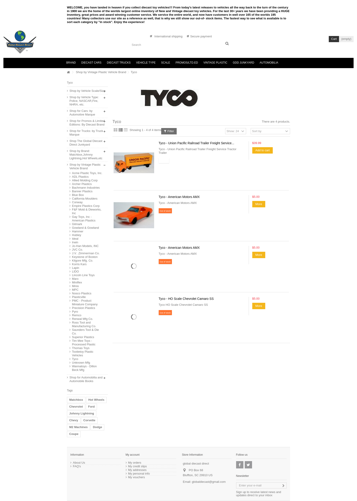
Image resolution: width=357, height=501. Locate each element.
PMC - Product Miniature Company (85, 302)
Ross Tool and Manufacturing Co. (84, 324)
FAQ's (77, 466)
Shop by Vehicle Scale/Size (87, 90)
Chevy (73, 420)
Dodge (97, 427)
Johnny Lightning (81, 413)
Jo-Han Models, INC (85, 246)
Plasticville (79, 297)
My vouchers (136, 477)
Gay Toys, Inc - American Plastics (83, 218)
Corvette (89, 420)
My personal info (139, 473)
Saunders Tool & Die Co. (85, 331)
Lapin (75, 268)
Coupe (73, 434)
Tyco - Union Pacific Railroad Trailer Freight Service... (196, 143)
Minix (75, 286)
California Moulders (84, 198)
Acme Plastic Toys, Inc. (87, 173)
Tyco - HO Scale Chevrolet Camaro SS (186, 299)
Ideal (75, 238)
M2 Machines (78, 427)
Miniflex (77, 282)
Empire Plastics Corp (85, 206)
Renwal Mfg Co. (82, 319)
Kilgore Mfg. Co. (82, 260)
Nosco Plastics (81, 293)
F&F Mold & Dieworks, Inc (86, 211)
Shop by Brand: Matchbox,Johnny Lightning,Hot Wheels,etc (85, 154)
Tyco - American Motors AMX (179, 197)
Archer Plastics (82, 184)
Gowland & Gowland (85, 227)
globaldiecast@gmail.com (209, 481)
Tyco (75, 359)
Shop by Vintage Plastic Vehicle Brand (101, 72)
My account (133, 454)
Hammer (77, 231)
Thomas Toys (80, 348)
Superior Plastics (83, 337)
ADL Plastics (80, 176)
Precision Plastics (83, 308)
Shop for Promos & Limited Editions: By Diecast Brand (87, 122)
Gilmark (77, 224)
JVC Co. (77, 249)
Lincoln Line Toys (83, 275)
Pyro (75, 311)
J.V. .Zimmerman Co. (86, 253)
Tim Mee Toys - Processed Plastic (83, 342)
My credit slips (137, 466)
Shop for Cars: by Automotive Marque (82, 112)
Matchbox (76, 399)
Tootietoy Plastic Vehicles (82, 353)
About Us (79, 462)
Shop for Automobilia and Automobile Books (85, 379)
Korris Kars (79, 264)
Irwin (75, 242)
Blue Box (78, 195)
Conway (77, 202)
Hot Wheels (96, 399)
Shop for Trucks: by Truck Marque (86, 132)
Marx (75, 278)
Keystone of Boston (85, 257)
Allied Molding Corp (85, 180)
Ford (91, 406)
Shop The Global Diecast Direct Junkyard (85, 142)
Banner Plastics (82, 191)
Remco (76, 315)
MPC (75, 289)
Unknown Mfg (81, 362)
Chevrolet (76, 406)
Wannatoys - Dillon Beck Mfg (84, 368)
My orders (134, 462)
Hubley (76, 235)
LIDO (75, 271)
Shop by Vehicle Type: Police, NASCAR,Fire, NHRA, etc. (84, 100)
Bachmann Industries (86, 187)
